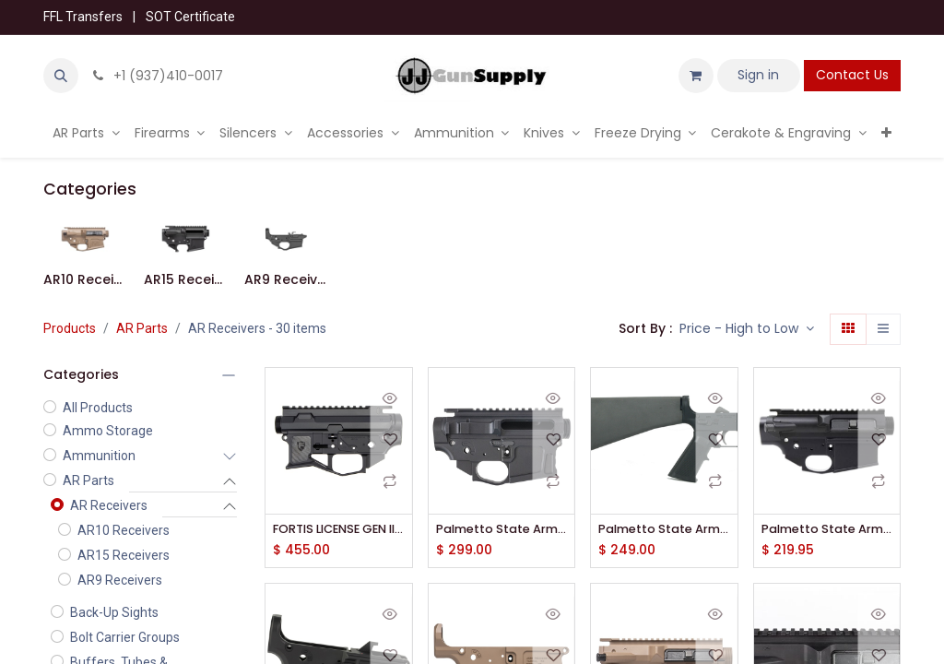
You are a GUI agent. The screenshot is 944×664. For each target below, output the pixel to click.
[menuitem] (86, 133)
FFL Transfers (83, 16)
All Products (98, 407)
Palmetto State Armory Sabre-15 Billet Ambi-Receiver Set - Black (502, 530)
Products (69, 328)
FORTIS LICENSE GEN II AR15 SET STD (339, 530)
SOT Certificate (190, 16)
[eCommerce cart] (696, 75)
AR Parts (142, 328)
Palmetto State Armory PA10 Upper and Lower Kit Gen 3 (827, 530)
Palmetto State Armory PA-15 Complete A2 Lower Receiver (664, 530)
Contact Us (852, 74)
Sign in (758, 74)
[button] (60, 75)
